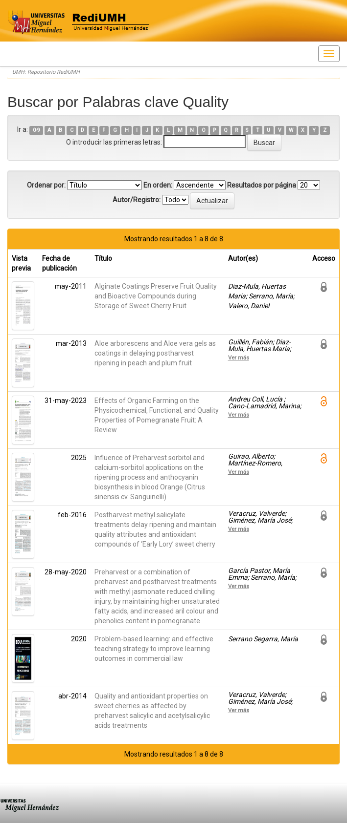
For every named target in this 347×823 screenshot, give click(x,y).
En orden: (157, 185)
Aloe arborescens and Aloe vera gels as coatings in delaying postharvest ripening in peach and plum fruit (155, 353)
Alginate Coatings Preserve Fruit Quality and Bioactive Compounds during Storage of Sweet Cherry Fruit (155, 296)
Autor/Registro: (137, 200)
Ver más (238, 357)
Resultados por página (261, 185)
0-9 (36, 130)
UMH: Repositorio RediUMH (46, 72)
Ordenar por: (46, 185)
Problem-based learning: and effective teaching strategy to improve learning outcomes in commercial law (153, 648)
